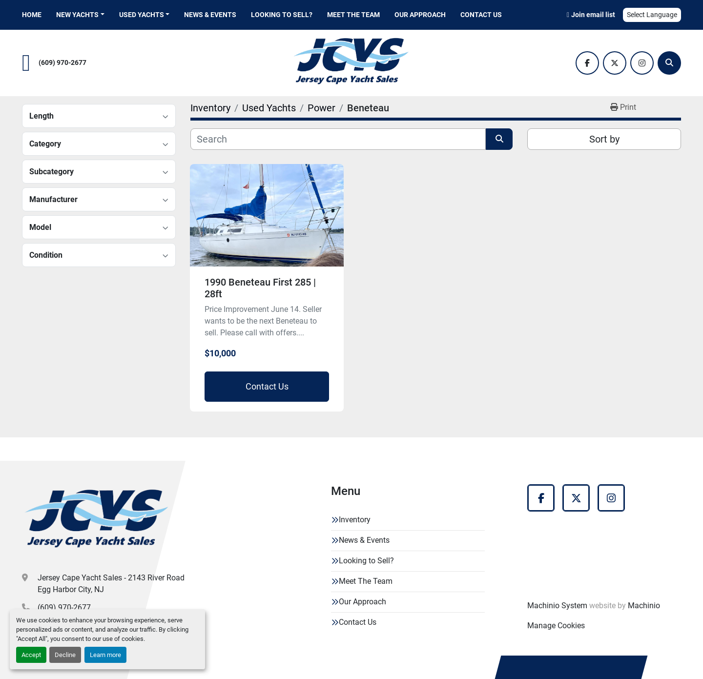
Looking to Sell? (281, 15)
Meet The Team (353, 15)
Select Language (652, 15)
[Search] (669, 63)
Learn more (105, 654)
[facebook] (587, 63)
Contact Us (481, 15)
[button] (80, 15)
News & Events (210, 15)
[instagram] (642, 63)
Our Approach (420, 15)
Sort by (604, 139)
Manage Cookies (556, 625)
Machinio (644, 605)
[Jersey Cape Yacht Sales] (97, 520)
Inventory (355, 519)
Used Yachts (141, 15)
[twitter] (614, 63)
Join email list (593, 15)
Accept (31, 654)
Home (31, 15)
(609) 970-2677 (62, 63)
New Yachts (77, 15)
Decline (65, 654)
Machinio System (557, 605)
